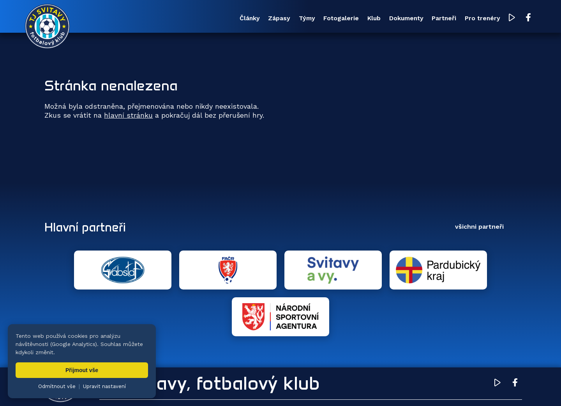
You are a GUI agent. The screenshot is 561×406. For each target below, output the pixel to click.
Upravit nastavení (104, 386)
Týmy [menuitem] (238, 19)
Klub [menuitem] (323, 19)
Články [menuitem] (164, 19)
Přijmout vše (81, 370)
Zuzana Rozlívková (162, 388)
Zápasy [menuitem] (202, 19)
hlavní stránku (128, 116)
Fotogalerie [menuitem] (281, 19)
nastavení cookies (310, 388)
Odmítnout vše (57, 386)
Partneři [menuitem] (413, 19)
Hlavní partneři (92, 228)
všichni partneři (479, 227)
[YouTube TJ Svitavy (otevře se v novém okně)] (493, 18)
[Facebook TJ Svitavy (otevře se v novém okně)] (509, 18)
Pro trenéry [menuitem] (460, 19)
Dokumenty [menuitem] (365, 19)
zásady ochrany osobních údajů (380, 388)
